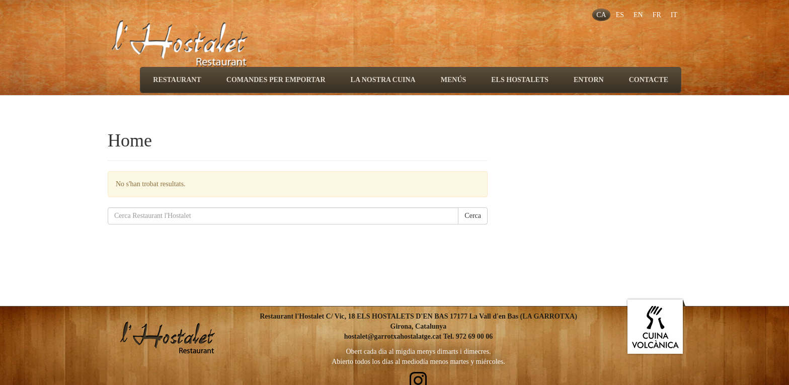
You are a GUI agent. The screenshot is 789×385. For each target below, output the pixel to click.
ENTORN (589, 80)
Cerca (472, 215)
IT (674, 15)
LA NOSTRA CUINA (383, 80)
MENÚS (453, 80)
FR (657, 15)
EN (638, 15)
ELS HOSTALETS (519, 80)
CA (601, 15)
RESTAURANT (177, 80)
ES (620, 15)
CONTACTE (648, 80)
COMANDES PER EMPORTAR (276, 80)
